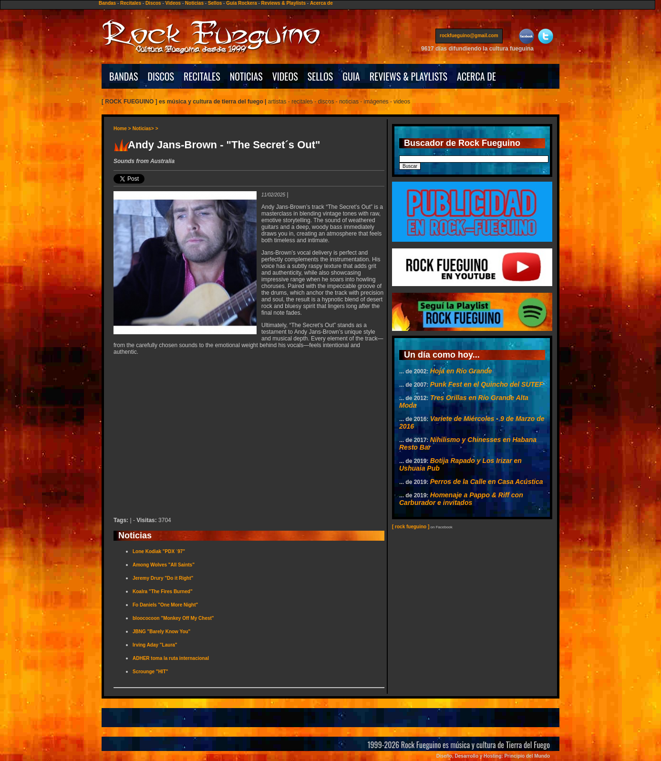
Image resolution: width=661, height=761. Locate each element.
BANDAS (123, 76)
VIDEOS (285, 76)
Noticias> (143, 128)
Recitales (130, 3)
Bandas (107, 3)
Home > (122, 128)
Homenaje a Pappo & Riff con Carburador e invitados (461, 498)
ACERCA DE (476, 76)
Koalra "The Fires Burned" (163, 591)
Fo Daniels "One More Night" (165, 604)
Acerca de (321, 3)
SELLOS (320, 76)
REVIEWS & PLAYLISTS (408, 76)
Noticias (194, 3)
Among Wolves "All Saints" (164, 564)
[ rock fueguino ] (410, 526)
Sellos (215, 3)
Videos (173, 3)
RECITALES (202, 76)
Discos (153, 3)
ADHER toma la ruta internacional (171, 658)
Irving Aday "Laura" (155, 645)
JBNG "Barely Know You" (161, 631)
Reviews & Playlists (283, 3)
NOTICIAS (246, 76)
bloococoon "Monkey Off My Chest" (173, 618)
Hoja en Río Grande (461, 371)
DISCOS (161, 76)
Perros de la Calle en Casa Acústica (486, 481)
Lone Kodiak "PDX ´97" (159, 551)
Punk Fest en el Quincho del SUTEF (486, 384)
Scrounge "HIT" (150, 671)
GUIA (351, 76)
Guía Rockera (241, 3)
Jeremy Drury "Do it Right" (163, 578)
